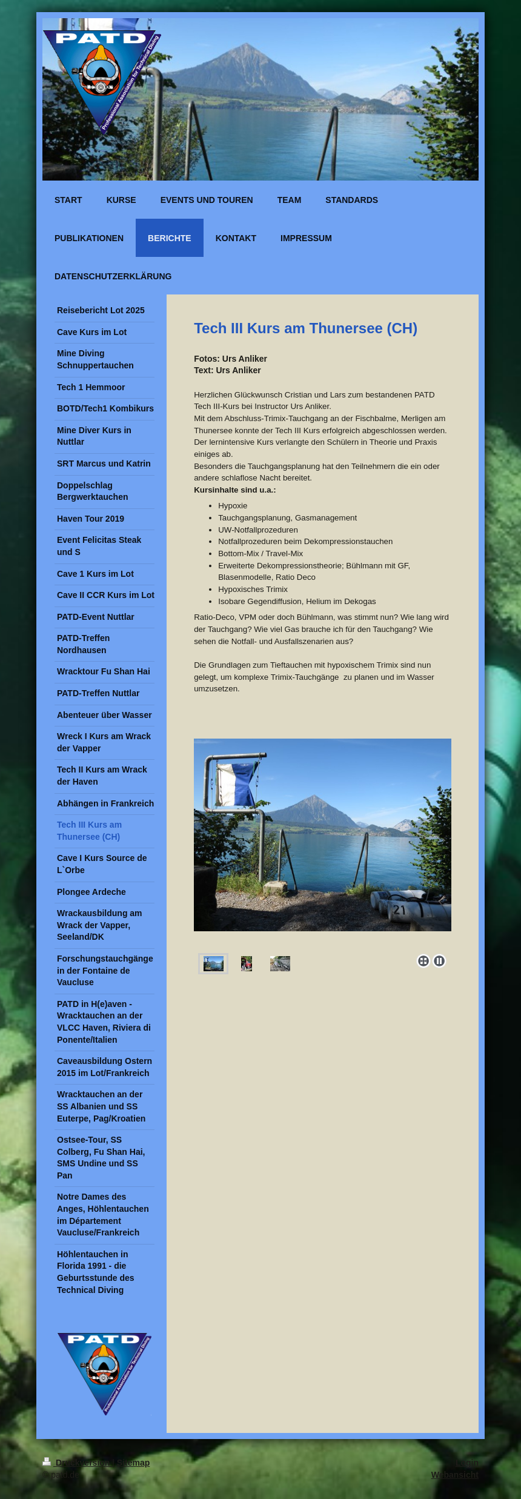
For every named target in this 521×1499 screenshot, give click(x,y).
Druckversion (77, 1462)
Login (467, 1462)
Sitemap (133, 1462)
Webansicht (455, 1475)
